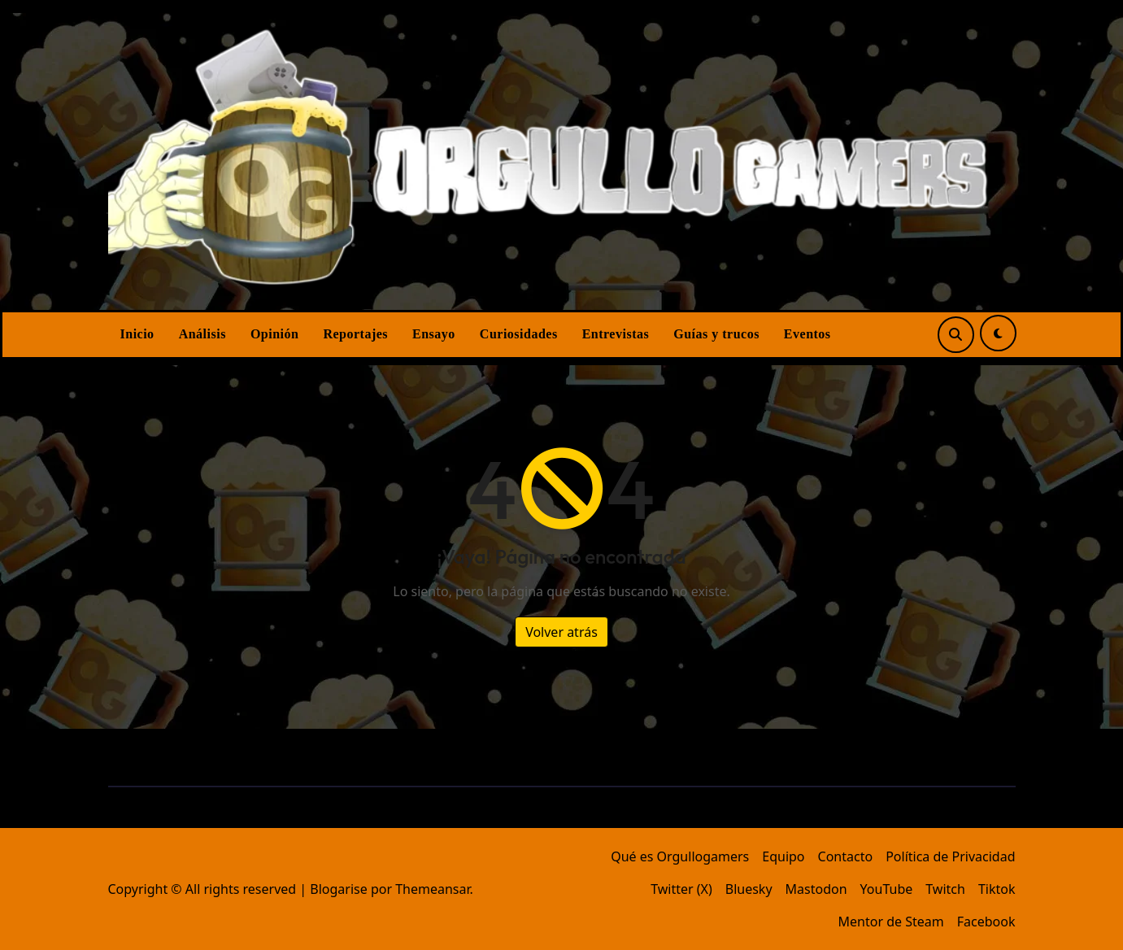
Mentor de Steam (891, 921)
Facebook (986, 921)
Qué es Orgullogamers (680, 856)
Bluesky (749, 889)
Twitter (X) (681, 889)
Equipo (783, 856)
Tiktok (997, 889)
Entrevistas (616, 334)
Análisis (202, 334)
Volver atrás (561, 632)
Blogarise (338, 889)
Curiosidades (519, 334)
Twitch (945, 889)
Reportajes (355, 334)
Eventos (807, 334)
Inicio (137, 334)
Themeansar (432, 889)
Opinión (274, 334)
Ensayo (433, 334)
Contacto (845, 856)
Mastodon (816, 889)
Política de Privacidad (950, 856)
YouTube (886, 889)
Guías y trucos (716, 334)
